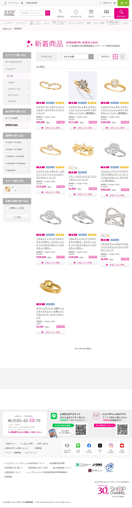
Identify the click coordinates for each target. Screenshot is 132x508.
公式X (100, 451)
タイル (115, 56)
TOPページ (7, 29)
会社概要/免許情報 (57, 463)
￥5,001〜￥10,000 (13, 149)
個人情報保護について (62, 468)
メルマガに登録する (67, 451)
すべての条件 (11, 118)
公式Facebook (89, 451)
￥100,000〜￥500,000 (15, 163)
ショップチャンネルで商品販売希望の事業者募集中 (47, 472)
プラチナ (12, 101)
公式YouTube (122, 451)
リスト (122, 56)
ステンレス (13, 95)
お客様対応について (13, 472)
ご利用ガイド (10, 444)
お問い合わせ (42, 444)
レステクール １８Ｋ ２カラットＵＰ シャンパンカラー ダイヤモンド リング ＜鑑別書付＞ (82, 110)
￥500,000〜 (10, 170)
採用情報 (8, 477)
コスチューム (14, 89)
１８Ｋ (11, 82)
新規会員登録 (31, 3)
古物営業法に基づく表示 (38, 468)
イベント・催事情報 (13, 453)
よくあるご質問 (26, 444)
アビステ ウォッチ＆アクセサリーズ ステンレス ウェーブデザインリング (115, 247)
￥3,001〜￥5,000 (13, 142)
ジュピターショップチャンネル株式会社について (24, 463)
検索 (19, 217)
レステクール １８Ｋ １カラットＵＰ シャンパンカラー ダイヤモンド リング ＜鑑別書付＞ (115, 110)
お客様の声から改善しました (16, 448)
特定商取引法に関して (14, 468)
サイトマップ (31, 453)
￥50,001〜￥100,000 (14, 156)
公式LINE (78, 451)
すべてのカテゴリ (13, 62)
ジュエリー (10, 69)
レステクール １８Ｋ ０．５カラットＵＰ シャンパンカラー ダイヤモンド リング (50, 174)
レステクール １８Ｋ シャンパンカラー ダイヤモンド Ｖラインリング (50, 110)
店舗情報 (38, 448)
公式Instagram (111, 451)
